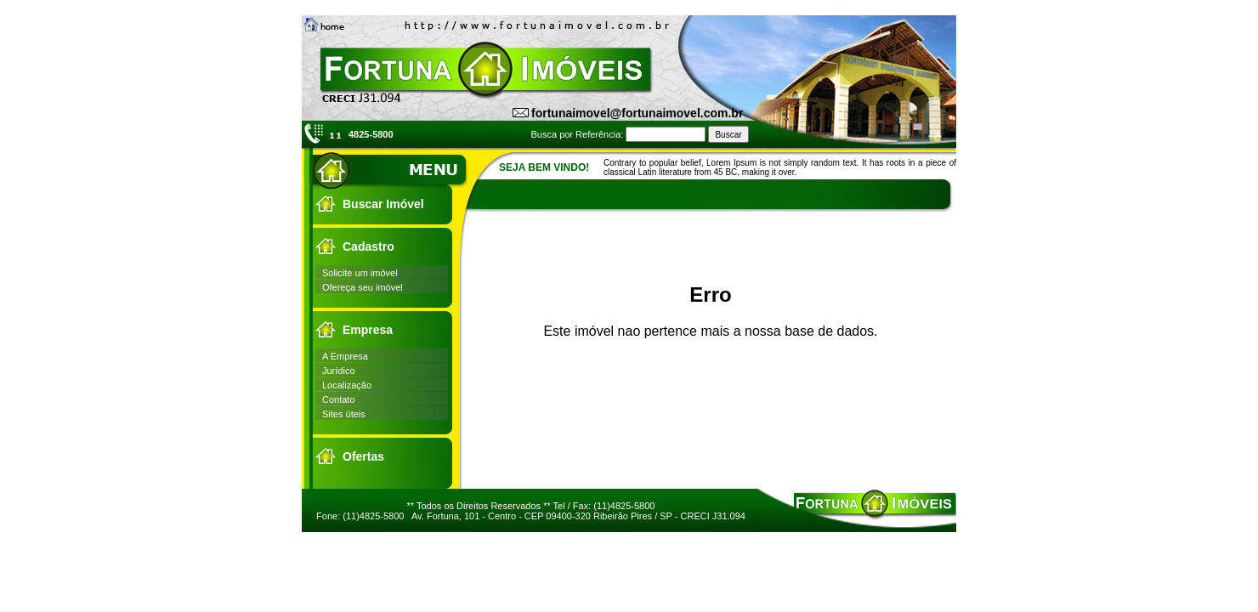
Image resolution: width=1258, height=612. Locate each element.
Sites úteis (344, 414)
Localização (346, 385)
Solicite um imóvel (360, 273)
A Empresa (345, 356)
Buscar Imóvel (383, 204)
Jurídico (338, 371)
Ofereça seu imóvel (362, 287)
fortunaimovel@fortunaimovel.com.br (637, 113)
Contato (338, 399)
